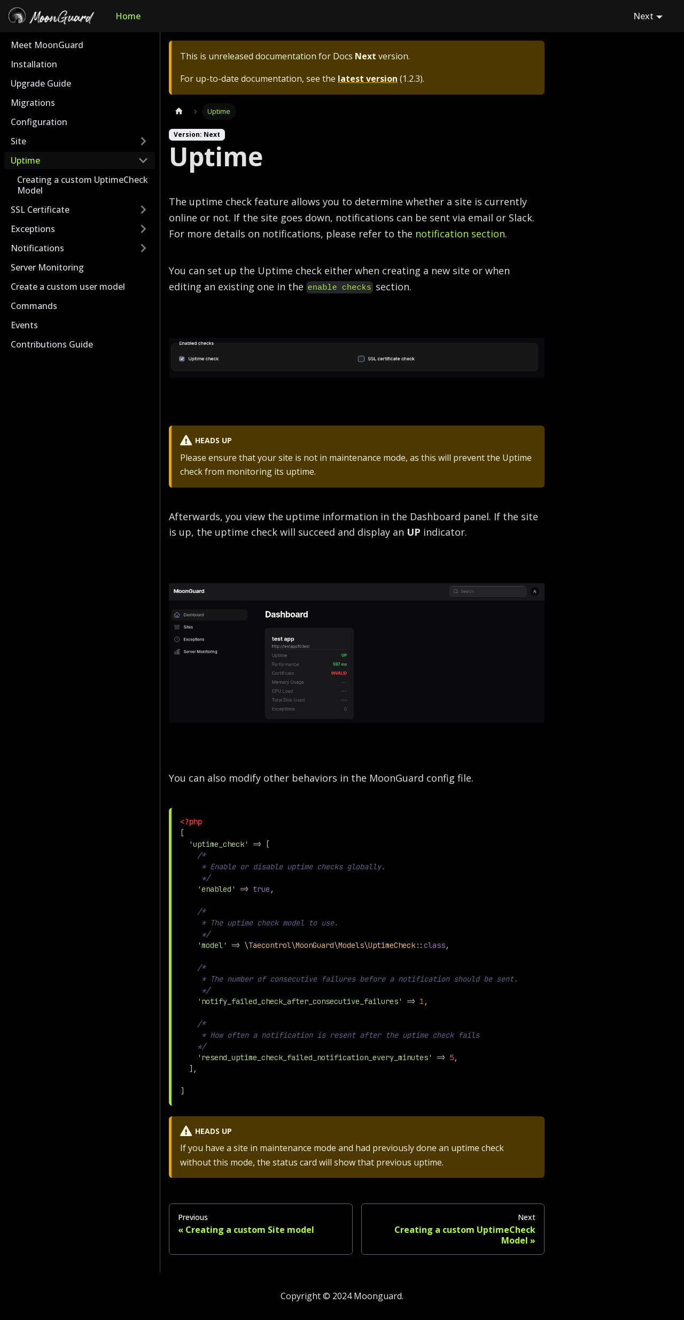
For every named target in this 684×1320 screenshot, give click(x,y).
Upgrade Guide (41, 83)
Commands (34, 306)
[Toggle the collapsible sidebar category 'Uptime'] (143, 160)
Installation (34, 64)
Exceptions (33, 229)
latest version (368, 78)
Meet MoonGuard (47, 45)
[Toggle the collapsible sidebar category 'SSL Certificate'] (143, 209)
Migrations (33, 103)
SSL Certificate (40, 209)
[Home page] (179, 111)
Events (24, 325)
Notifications (37, 248)
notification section (460, 233)
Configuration (39, 122)
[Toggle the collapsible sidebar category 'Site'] (143, 141)
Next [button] (643, 16)
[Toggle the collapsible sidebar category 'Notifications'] (143, 248)
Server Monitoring (47, 267)
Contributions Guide (52, 344)
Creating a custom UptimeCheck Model (82, 185)
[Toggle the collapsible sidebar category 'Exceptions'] (143, 228)
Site (18, 141)
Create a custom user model (68, 286)
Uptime (25, 160)
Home (128, 16)
